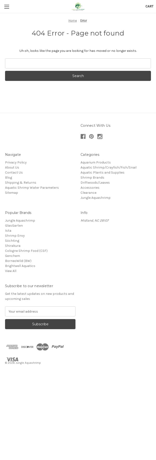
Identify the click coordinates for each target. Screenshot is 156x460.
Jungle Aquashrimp (96, 198)
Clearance (88, 193)
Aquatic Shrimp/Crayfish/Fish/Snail (109, 167)
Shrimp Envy (15, 236)
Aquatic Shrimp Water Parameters (32, 188)
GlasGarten (14, 226)
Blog (8, 178)
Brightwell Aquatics (20, 266)
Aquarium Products (96, 162)
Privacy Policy (16, 162)
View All (10, 271)
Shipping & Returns (20, 183)
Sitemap (11, 193)
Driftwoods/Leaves (95, 183)
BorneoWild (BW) (18, 261)
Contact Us (14, 172)
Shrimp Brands (92, 178)
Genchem (12, 256)
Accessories (90, 188)
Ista (8, 231)
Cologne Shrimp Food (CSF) (26, 251)
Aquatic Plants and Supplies (103, 172)
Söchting (12, 241)
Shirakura (12, 246)
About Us (12, 167)
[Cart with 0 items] (149, 6)
